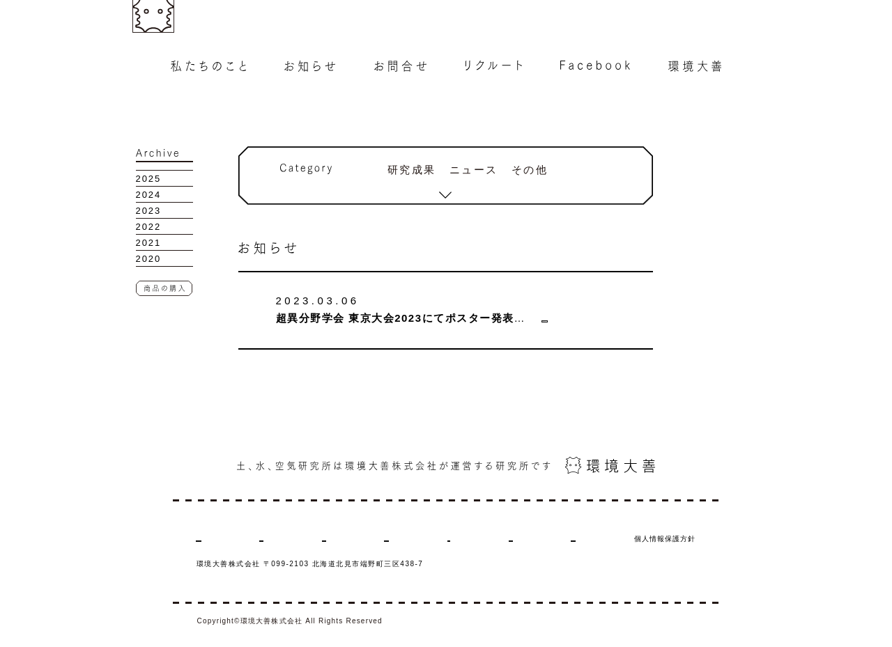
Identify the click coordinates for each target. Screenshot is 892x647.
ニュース (474, 170)
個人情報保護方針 (664, 539)
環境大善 (527, 539)
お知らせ (284, 539)
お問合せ (341, 539)
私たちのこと (220, 539)
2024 (149, 194)
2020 (149, 259)
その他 (530, 170)
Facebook (467, 539)
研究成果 (412, 170)
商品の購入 (588, 539)
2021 (149, 242)
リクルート (403, 539)
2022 (149, 226)
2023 (149, 210)
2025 (149, 178)
